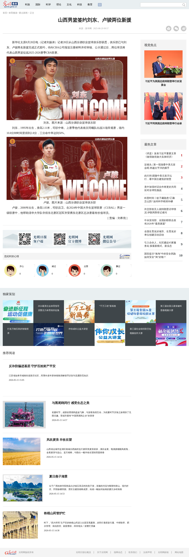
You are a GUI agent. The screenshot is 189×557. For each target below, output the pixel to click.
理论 (58, 4)
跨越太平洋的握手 (159, 168)
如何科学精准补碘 (163, 201)
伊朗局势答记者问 (157, 212)
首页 (5, 13)
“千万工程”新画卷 (107, 306)
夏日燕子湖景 (56, 476)
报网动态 (118, 552)
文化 (69, 4)
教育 (90, 4)
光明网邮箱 (163, 552)
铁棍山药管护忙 (58, 513)
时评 (48, 4)
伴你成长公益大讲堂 (78, 329)
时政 (27, 4)
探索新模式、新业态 (161, 246)
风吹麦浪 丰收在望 (60, 439)
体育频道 (13, 13)
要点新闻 (23, 13)
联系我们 (133, 552)
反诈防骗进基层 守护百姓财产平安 (32, 366)
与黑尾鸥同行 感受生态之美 (66, 403)
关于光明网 (102, 552)
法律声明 (147, 552)
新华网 (88, 28)
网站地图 (179, 552)
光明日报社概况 (83, 552)
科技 (79, 4)
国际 (38, 4)
